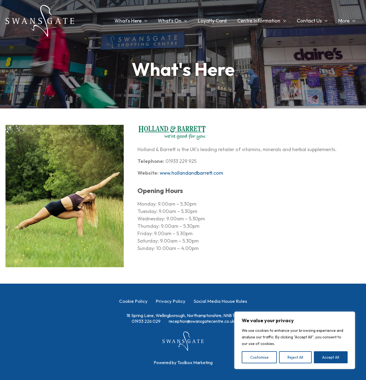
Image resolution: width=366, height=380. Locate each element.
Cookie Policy (133, 301)
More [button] (347, 21)
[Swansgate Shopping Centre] (39, 20)
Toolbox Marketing (195, 362)
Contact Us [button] (313, 21)
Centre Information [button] (264, 21)
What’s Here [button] (135, 21)
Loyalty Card (215, 21)
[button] (149, 21)
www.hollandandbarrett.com (192, 173)
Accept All (330, 357)
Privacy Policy (170, 301)
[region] (294, 340)
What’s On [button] (176, 21)
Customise (259, 357)
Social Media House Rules (220, 301)
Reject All (295, 357)
